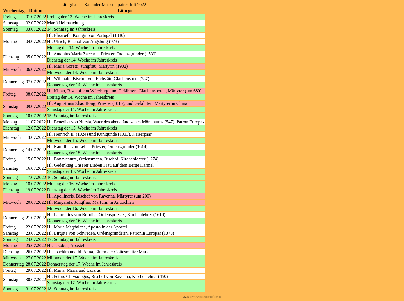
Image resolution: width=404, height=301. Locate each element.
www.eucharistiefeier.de (206, 296)
